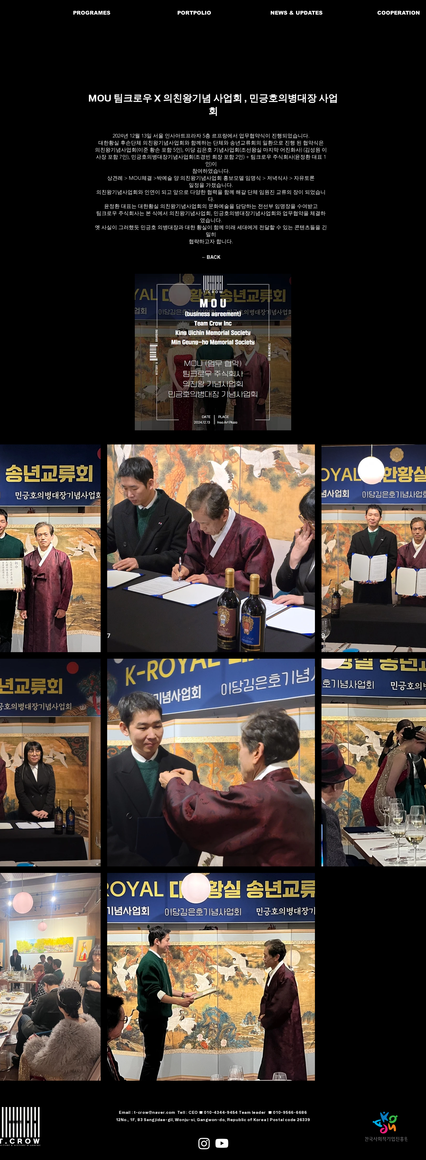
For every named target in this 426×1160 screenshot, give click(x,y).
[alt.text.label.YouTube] (221, 1143)
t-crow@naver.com (154, 1112)
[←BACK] (211, 257)
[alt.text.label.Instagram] (204, 1143)
